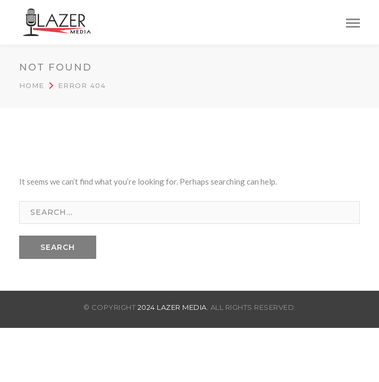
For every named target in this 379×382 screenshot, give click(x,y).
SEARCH (57, 247)
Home (31, 85)
